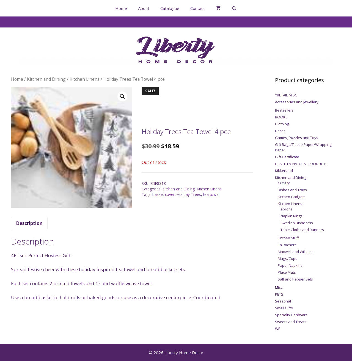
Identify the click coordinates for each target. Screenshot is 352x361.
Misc (278, 287)
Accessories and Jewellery (296, 101)
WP (277, 328)
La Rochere (287, 244)
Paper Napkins (290, 265)
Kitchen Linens (85, 79)
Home (121, 8)
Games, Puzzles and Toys (296, 137)
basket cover (163, 194)
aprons (286, 209)
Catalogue (169, 8)
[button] (122, 96)
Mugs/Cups (287, 258)
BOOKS (281, 117)
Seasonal (283, 301)
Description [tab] (29, 223)
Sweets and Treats (290, 321)
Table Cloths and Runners (302, 229)
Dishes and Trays (292, 189)
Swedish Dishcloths (296, 222)
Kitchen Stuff (288, 237)
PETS (279, 294)
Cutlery (284, 182)
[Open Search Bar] (234, 8)
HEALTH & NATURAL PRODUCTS (301, 163)
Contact (197, 8)
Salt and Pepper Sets (295, 279)
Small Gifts (284, 308)
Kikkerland (284, 170)
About (143, 8)
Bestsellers (284, 110)
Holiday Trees (189, 194)
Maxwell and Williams (296, 251)
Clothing (282, 123)
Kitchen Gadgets (292, 196)
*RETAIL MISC (286, 95)
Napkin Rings (291, 215)
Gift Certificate (287, 156)
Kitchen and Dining (46, 79)
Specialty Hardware (291, 314)
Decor (280, 130)
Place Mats (287, 272)
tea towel (211, 194)
